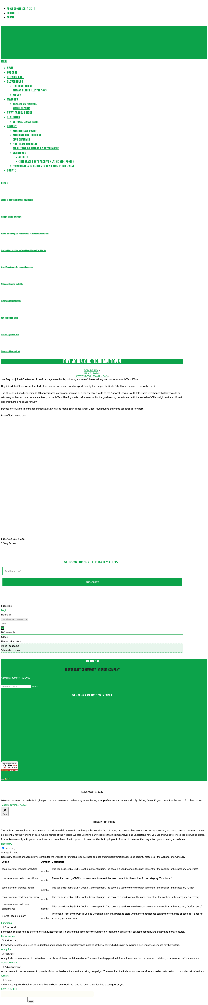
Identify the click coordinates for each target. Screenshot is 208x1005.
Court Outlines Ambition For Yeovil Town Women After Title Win (23, 250)
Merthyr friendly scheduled (11, 216)
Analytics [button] (6, 949)
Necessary (10, 848)
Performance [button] (8, 936)
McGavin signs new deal (10, 334)
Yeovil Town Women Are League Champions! (17, 267)
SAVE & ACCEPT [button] (10, 989)
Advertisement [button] (9, 962)
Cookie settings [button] (10, 804)
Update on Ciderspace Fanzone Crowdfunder (17, 200)
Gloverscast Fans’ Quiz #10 (10, 351)
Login (4, 610)
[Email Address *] (92, 571)
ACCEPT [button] (24, 804)
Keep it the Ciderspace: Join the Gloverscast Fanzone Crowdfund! (25, 233)
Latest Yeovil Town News (91, 376)
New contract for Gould (9, 318)
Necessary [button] (6, 843)
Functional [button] (6, 923)
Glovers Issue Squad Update (11, 301)
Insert (31, 1002)
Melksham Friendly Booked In (12, 284)
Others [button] (5, 975)
